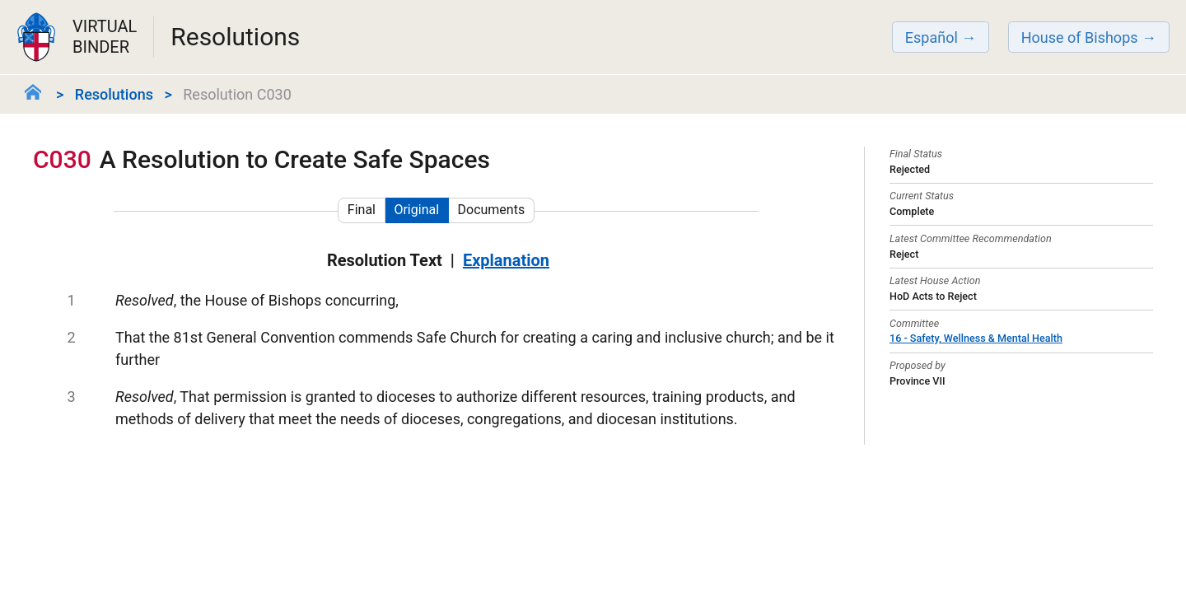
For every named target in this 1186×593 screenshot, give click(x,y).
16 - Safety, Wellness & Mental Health (976, 338)
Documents (491, 209)
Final (362, 209)
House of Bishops (1079, 37)
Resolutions (114, 94)
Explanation (506, 260)
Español (931, 37)
